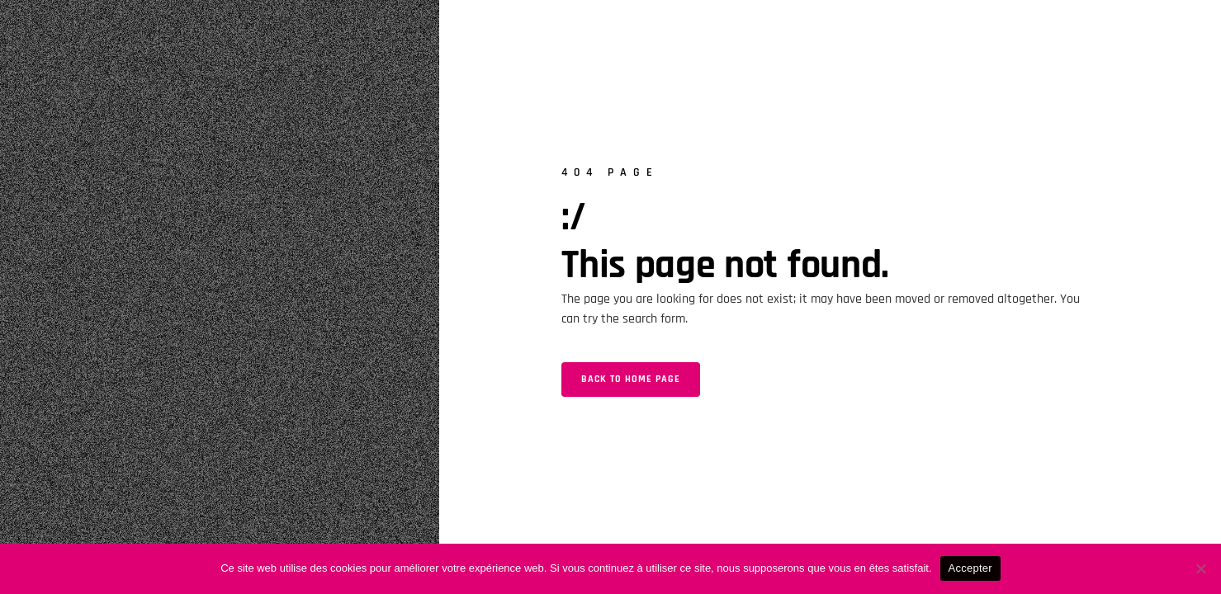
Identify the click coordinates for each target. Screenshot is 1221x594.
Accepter (970, 568)
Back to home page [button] (630, 379)
